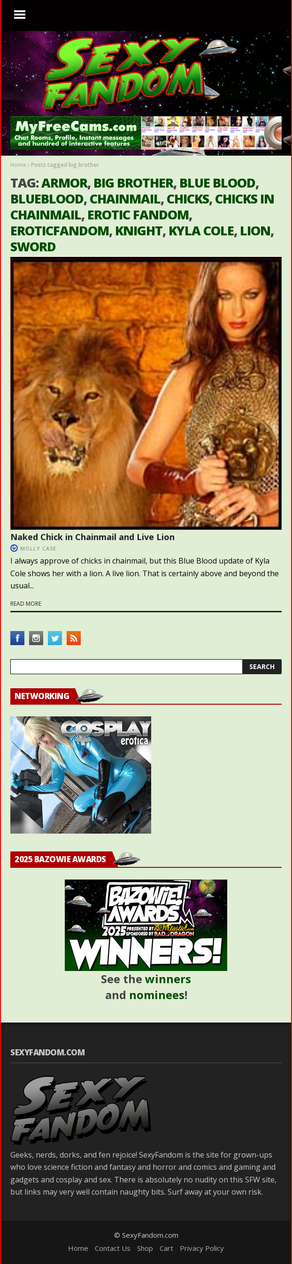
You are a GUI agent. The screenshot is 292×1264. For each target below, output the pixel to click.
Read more (25, 604)
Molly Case (38, 548)
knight (138, 230)
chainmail (125, 198)
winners (168, 978)
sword (33, 246)
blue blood (217, 182)
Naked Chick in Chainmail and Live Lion (92, 536)
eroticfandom (59, 230)
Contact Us (113, 1248)
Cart (166, 1248)
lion (255, 230)
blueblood (47, 198)
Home (18, 165)
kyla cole (201, 230)
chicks (188, 198)
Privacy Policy (202, 1248)
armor (64, 182)
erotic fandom (138, 214)
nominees (156, 994)
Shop (145, 1248)
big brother (133, 182)
